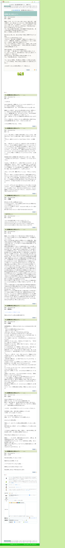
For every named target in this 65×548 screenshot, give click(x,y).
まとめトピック (34, 7)
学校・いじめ (20, 7)
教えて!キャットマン (18, 487)
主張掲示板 (16, 484)
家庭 (33, 543)
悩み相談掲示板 (16, 10)
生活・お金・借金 (27, 543)
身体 (20, 543)
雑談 (27, 7)
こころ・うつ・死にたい (14, 543)
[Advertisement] (20, 83)
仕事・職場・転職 (7, 7)
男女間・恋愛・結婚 (14, 7)
